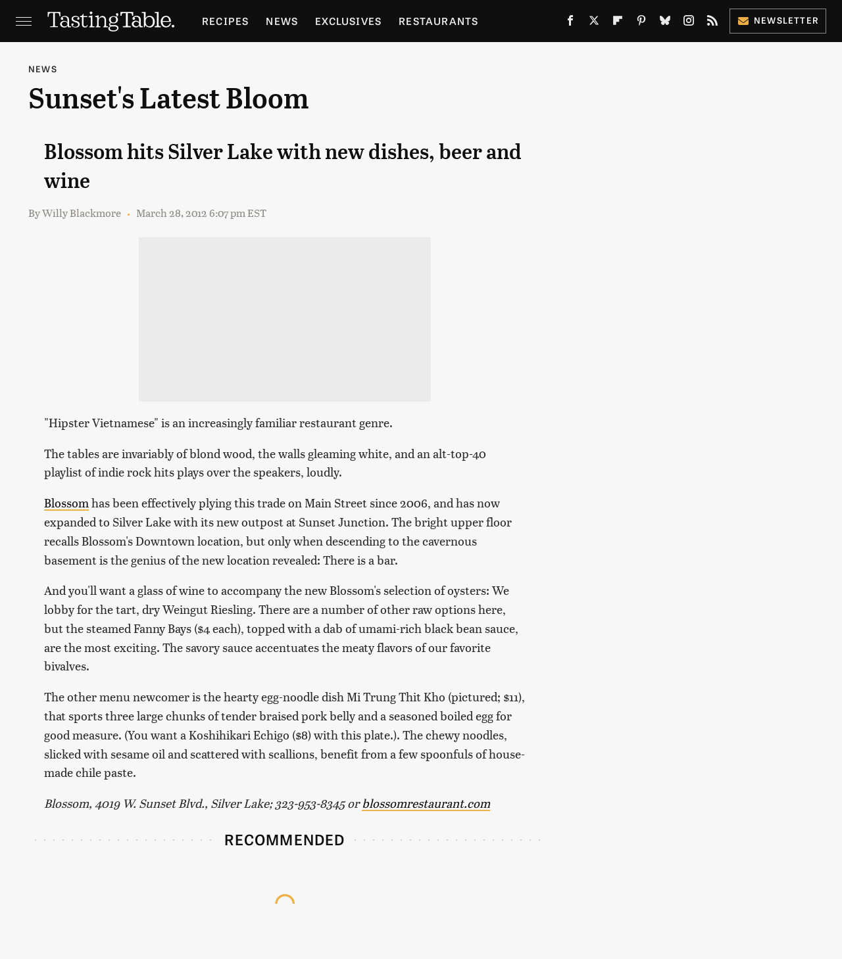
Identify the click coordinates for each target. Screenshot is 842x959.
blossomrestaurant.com (426, 803)
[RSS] (712, 23)
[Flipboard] (617, 23)
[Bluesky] (665, 23)
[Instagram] (688, 23)
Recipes (225, 20)
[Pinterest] (641, 23)
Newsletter (778, 20)
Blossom (66, 502)
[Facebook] (570, 23)
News (282, 20)
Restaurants (438, 20)
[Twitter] (594, 23)
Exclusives (348, 20)
